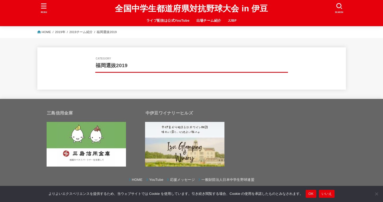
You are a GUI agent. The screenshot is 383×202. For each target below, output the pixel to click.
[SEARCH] (339, 8)
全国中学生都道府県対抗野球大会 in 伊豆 (191, 8)
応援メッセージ (182, 180)
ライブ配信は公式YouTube (168, 20)
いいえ (327, 194)
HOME (46, 32)
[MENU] (44, 8)
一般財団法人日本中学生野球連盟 (227, 180)
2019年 (60, 32)
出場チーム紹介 (208, 20)
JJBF (232, 20)
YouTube (156, 180)
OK (310, 194)
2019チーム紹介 (81, 32)
